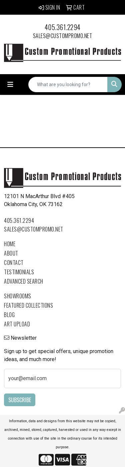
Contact (14, 263)
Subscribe (19, 400)
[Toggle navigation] (10, 84)
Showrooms (17, 296)
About (11, 253)
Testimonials (19, 272)
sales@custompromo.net (62, 36)
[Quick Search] (68, 84)
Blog (9, 315)
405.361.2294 (63, 27)
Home (9, 244)
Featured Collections (28, 305)
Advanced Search (23, 281)
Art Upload (17, 324)
